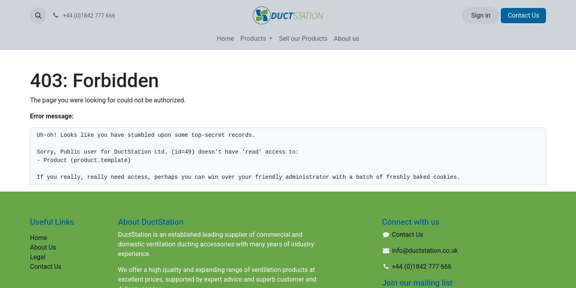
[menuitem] (225, 39)
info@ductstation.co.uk (425, 250)
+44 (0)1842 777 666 (422, 266)
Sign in (480, 15)
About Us (43, 247)
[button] (38, 15)
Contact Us (523, 15)
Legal (38, 257)
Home (38, 238)
